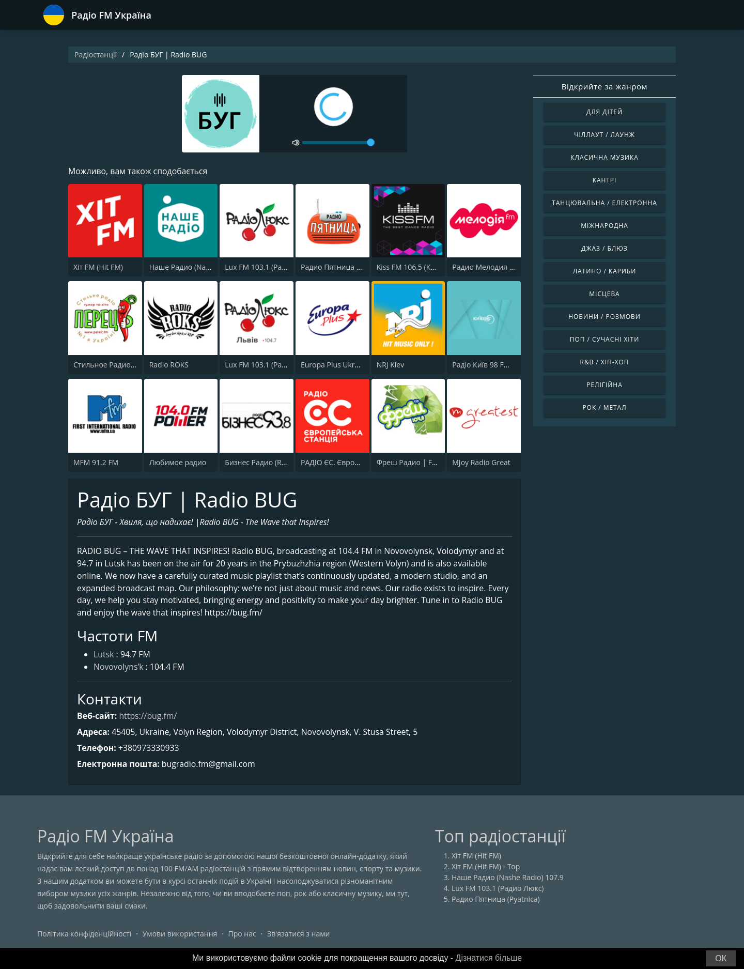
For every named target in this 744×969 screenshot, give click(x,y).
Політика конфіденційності (84, 935)
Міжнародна (604, 225)
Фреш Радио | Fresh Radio (422, 462)
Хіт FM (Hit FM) (98, 267)
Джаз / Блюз (604, 248)
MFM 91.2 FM (95, 462)
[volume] (338, 142)
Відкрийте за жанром (604, 86)
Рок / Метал (604, 407)
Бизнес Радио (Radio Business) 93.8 (285, 462)
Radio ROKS (169, 365)
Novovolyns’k (119, 668)
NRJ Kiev (391, 365)
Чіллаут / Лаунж (604, 134)
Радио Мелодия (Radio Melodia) (507, 267)
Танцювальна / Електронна (604, 202)
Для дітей (604, 111)
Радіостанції (95, 54)
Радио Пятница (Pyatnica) (345, 267)
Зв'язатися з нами (298, 935)
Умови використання (180, 935)
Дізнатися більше (489, 957)
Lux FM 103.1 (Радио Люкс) (271, 267)
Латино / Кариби (605, 271)
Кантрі (605, 180)
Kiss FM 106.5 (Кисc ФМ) (417, 267)
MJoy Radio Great (481, 462)
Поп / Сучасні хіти (605, 339)
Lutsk (104, 656)
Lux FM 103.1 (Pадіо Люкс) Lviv (277, 365)
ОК (720, 958)
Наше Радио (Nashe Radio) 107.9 (205, 267)
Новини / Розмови (604, 316)
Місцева (604, 293)
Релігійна (604, 384)
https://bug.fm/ (148, 716)
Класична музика (604, 157)
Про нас (242, 935)
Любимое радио (178, 462)
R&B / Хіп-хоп (604, 362)
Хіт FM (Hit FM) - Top (486, 868)
